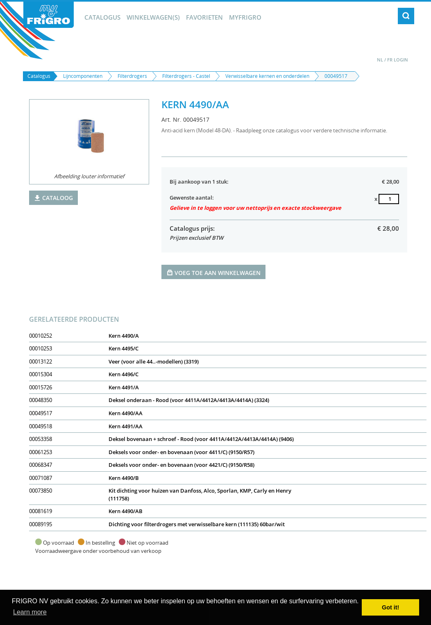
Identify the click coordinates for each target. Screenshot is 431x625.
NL (380, 60)
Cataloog (53, 198)
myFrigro (245, 17)
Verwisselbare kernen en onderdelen (267, 76)
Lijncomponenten (82, 76)
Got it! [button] (390, 607)
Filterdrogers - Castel (186, 76)
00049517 (335, 76)
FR (389, 60)
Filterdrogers (132, 76)
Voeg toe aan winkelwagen (213, 272)
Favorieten (204, 17)
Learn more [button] (30, 612)
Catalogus (102, 17)
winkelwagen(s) (153, 17)
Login (401, 60)
